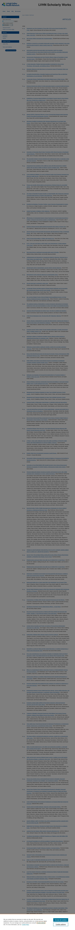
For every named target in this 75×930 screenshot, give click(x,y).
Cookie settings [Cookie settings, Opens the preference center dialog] (61, 924)
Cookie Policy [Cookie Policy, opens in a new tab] (25, 924)
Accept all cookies (61, 920)
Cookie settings (41, 923)
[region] (37, 922)
